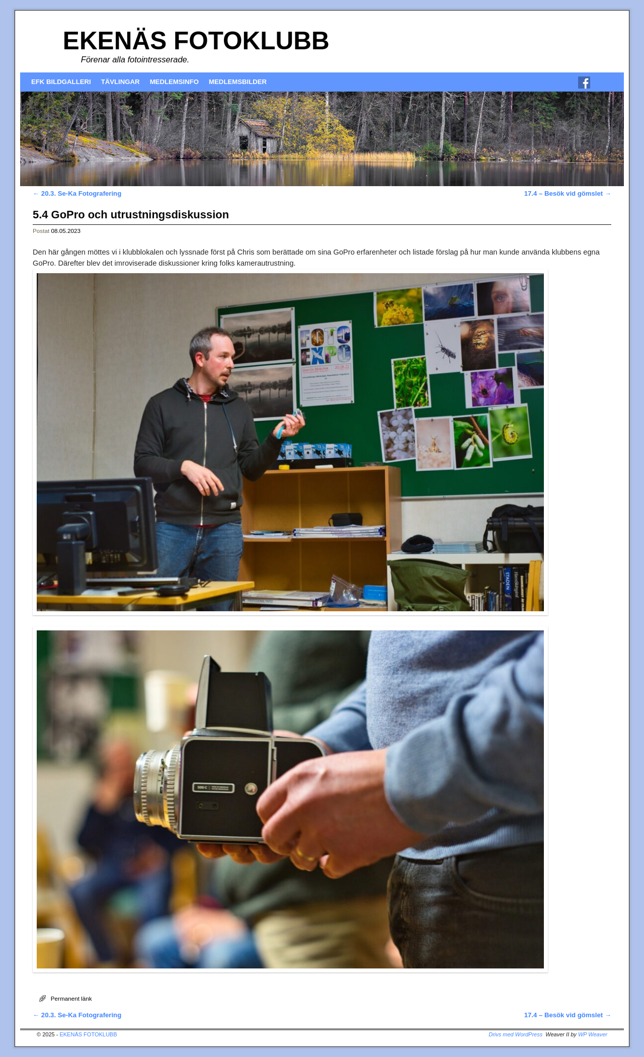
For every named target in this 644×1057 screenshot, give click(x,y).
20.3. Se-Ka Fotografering (77, 193)
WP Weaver (592, 1034)
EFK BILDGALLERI (61, 82)
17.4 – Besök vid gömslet (567, 193)
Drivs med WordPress (515, 1034)
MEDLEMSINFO (174, 82)
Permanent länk (71, 998)
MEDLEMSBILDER (238, 82)
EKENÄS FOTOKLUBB (196, 40)
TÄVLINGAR (120, 82)
